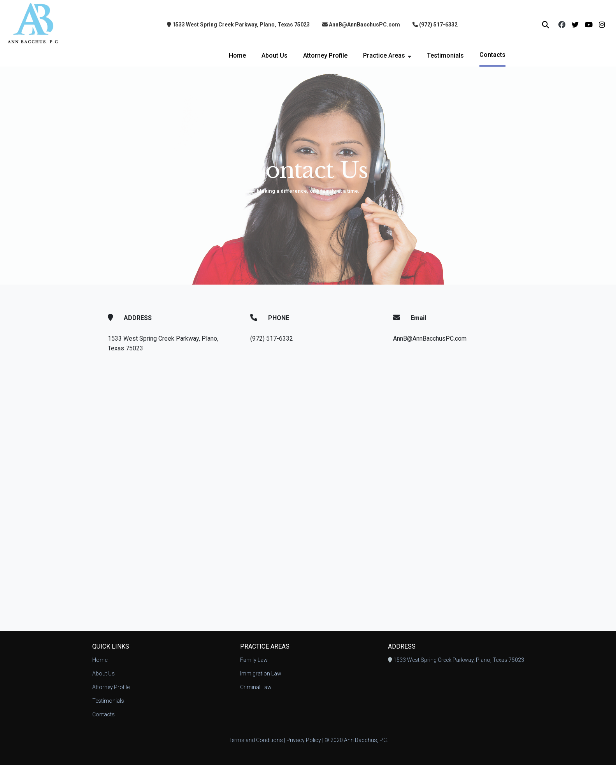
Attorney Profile (325, 55)
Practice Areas (384, 55)
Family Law (254, 660)
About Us (274, 55)
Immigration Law (260, 673)
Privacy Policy (303, 740)
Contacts (492, 54)
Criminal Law (256, 687)
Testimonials (445, 55)
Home (237, 55)
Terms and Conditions (255, 740)
